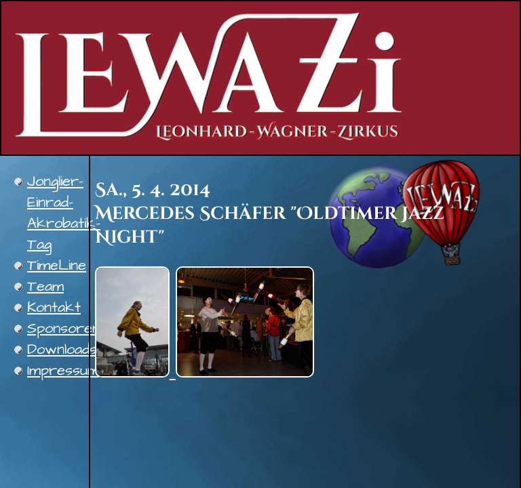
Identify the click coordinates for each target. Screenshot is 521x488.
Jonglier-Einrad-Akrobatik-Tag (63, 213)
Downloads (62, 349)
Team (45, 286)
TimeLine (56, 265)
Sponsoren (63, 328)
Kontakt (54, 307)
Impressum (63, 370)
